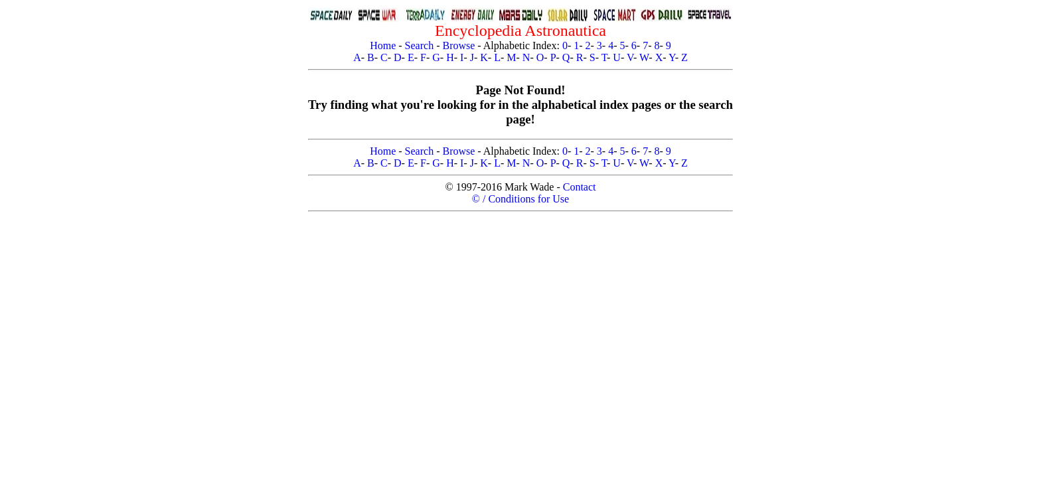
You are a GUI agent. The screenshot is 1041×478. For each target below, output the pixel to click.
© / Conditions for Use (520, 198)
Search (419, 45)
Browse (458, 45)
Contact (579, 187)
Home (383, 45)
